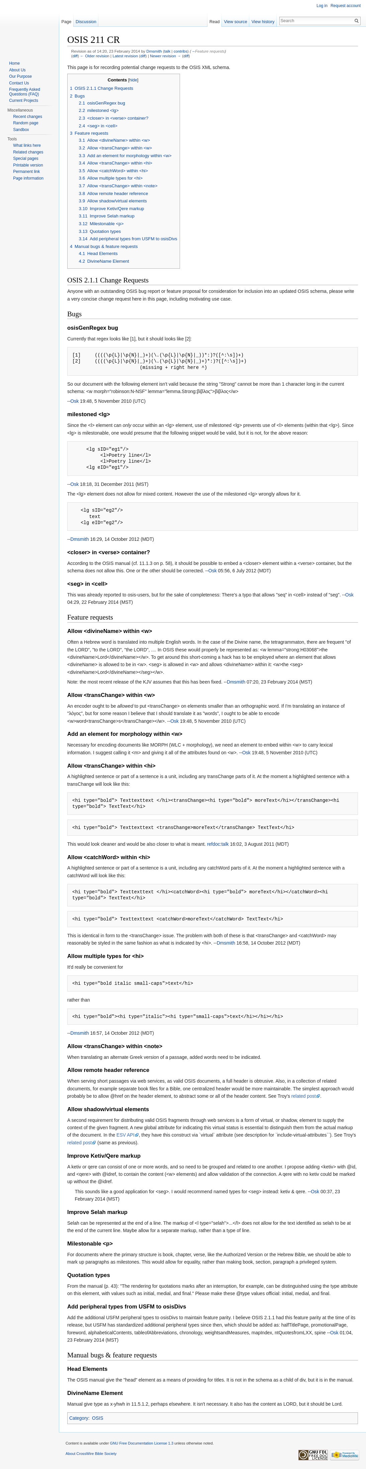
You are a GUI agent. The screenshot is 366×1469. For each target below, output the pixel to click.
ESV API (125, 1135)
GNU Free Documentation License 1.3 (141, 1443)
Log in (322, 5)
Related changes (28, 152)
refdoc (213, 844)
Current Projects (23, 100)
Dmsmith (154, 51)
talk (167, 51)
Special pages (25, 158)
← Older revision (94, 56)
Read (214, 21)
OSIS (97, 1418)
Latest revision (125, 56)
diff (75, 56)
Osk (74, 401)
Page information (28, 178)
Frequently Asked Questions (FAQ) (24, 92)
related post (303, 1096)
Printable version (28, 165)
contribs (180, 51)
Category (78, 1418)
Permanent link (26, 171)
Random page (25, 123)
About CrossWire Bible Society (91, 1454)
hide (133, 80)
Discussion (86, 21)
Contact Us (19, 83)
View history (263, 21)
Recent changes (27, 116)
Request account (346, 5)
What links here (27, 145)
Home (14, 63)
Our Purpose (20, 76)
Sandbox (21, 129)
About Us (17, 70)
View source (235, 21)
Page (66, 21)
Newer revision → (165, 56)
